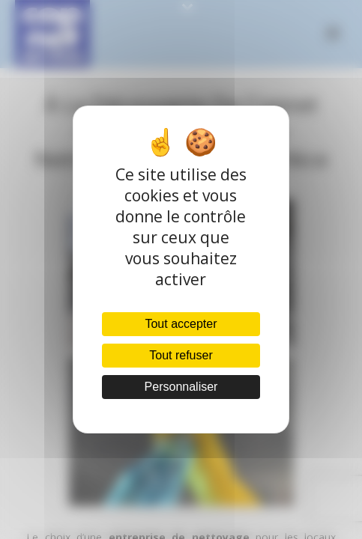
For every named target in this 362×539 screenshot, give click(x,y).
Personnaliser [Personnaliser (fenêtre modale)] (181, 386)
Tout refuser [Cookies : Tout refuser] (180, 355)
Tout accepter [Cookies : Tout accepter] (181, 323)
